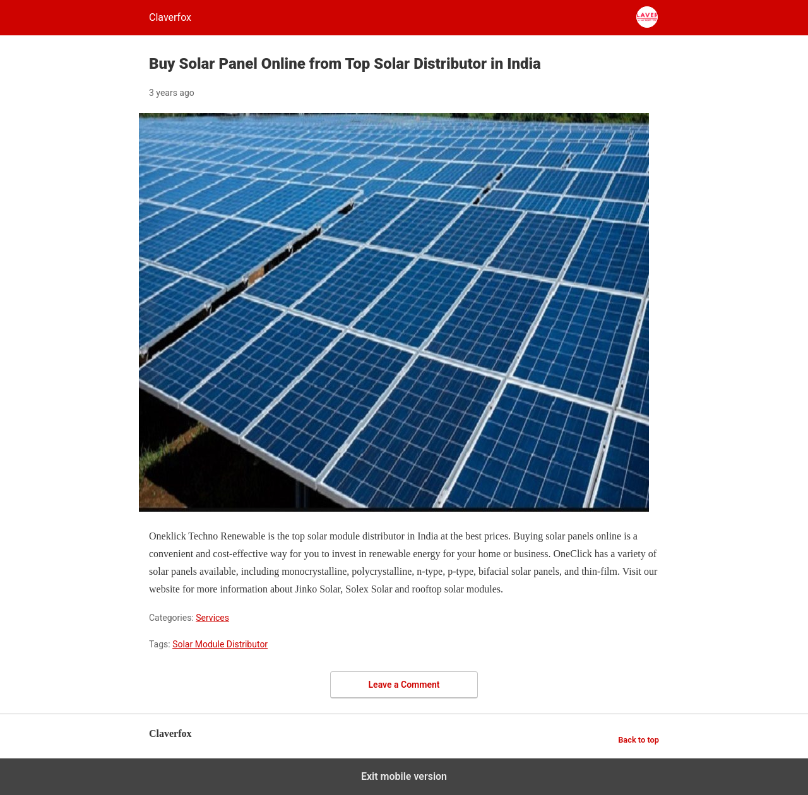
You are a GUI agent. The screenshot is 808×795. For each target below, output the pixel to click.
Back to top (638, 740)
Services (212, 618)
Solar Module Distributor (220, 644)
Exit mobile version (404, 776)
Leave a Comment (404, 685)
